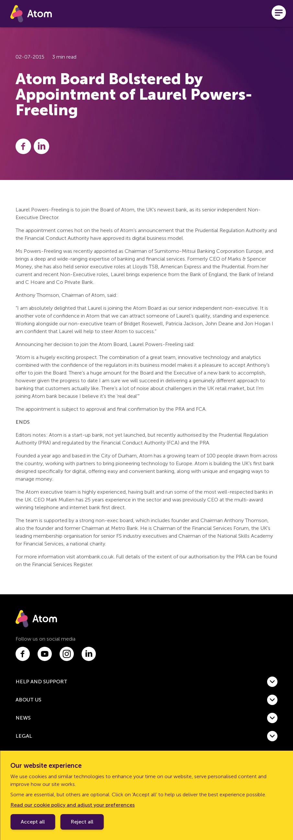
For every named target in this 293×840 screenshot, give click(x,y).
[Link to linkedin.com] (89, 654)
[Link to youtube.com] (45, 654)
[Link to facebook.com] (23, 654)
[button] (146, 682)
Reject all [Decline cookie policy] (82, 822)
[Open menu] (279, 14)
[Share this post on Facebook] (23, 146)
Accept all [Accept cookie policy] (33, 822)
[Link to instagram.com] (67, 654)
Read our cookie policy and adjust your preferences (72, 805)
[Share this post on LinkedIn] (41, 146)
